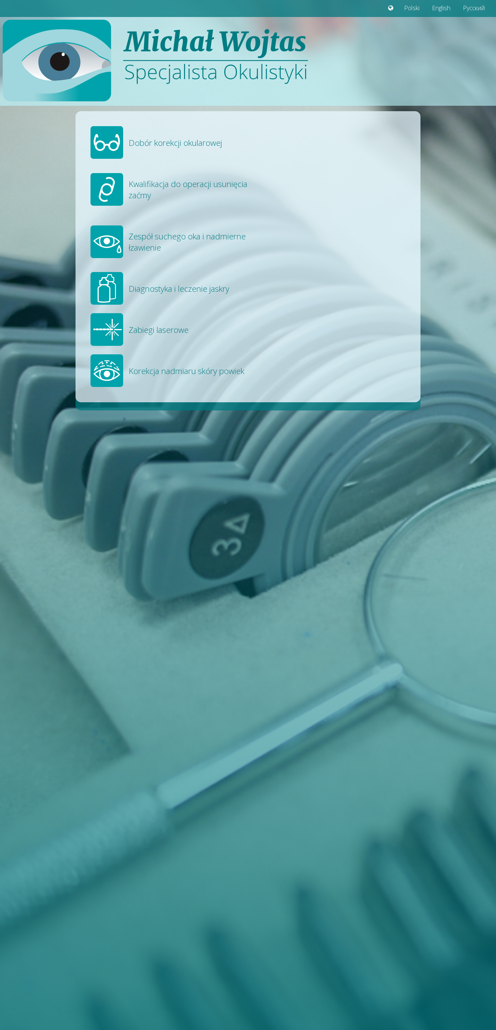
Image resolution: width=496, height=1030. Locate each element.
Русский (474, 8)
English (441, 8)
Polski (411, 8)
